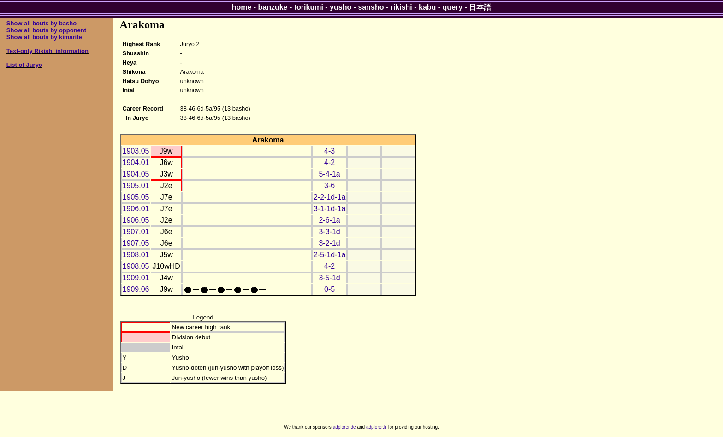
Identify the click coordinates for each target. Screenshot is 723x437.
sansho (371, 7)
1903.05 (136, 151)
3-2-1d (329, 243)
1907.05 (136, 243)
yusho (340, 7)
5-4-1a (329, 174)
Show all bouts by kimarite (44, 37)
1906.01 (136, 209)
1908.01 (136, 255)
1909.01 (136, 278)
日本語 (480, 7)
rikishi (401, 7)
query (453, 7)
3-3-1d (329, 232)
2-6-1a (329, 220)
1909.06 (136, 289)
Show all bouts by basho (41, 23)
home (242, 7)
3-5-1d (329, 278)
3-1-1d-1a (329, 209)
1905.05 (136, 197)
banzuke (273, 7)
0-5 (329, 289)
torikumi (308, 7)
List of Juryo (24, 64)
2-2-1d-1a (329, 197)
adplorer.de (344, 427)
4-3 (329, 151)
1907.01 (136, 232)
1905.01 (136, 185)
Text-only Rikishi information (47, 50)
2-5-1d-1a (329, 255)
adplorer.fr (376, 427)
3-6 (329, 185)
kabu (427, 7)
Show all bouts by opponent (46, 30)
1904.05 (136, 174)
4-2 (329, 162)
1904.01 (136, 162)
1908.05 (136, 266)
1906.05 (136, 220)
